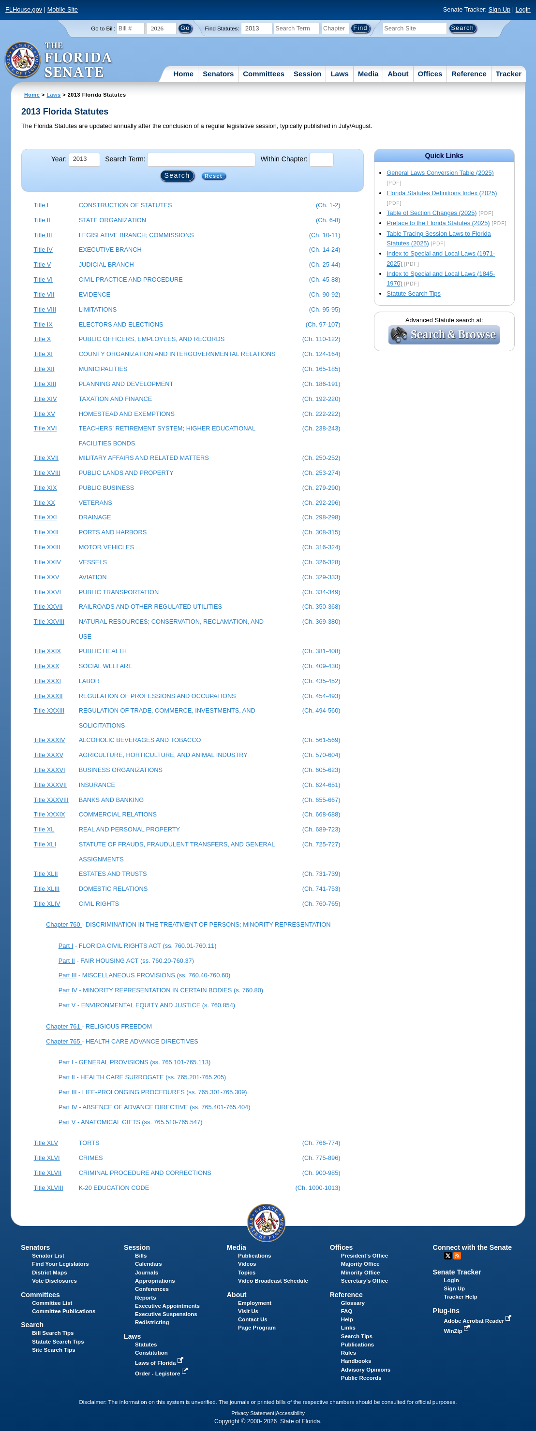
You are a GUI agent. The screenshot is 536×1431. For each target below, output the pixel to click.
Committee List (52, 1303)
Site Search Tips (53, 1350)
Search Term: (125, 159)
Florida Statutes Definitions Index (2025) (442, 193)
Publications (254, 1256)
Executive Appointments (167, 1306)
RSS (457, 1255)
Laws (339, 74)
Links (348, 1328)
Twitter (448, 1255)
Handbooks (356, 1361)
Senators (218, 74)
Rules (348, 1353)
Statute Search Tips (414, 293)
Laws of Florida (160, 1363)
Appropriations (155, 1281)
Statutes (146, 1344)
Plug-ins (446, 1311)
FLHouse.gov (23, 9)
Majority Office (360, 1264)
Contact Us (253, 1319)
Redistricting (152, 1322)
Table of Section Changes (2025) (431, 212)
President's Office (364, 1256)
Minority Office (360, 1272)
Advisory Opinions (365, 1370)
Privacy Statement (252, 1413)
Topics (246, 1272)
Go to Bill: (103, 28)
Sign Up (500, 9)
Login (523, 9)
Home (184, 74)
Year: (59, 159)
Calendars (148, 1264)
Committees (263, 74)
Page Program (257, 1328)
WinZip (458, 1331)
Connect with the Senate (472, 1247)
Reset (214, 176)
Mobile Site (62, 9)
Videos (247, 1264)
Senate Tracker (457, 1272)
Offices (430, 74)
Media (368, 74)
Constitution (151, 1353)
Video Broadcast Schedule (273, 1281)
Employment (254, 1303)
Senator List (48, 1256)
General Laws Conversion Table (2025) (440, 172)
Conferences (152, 1289)
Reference (469, 74)
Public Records (361, 1378)
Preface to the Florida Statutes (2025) (438, 223)
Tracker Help (460, 1297)
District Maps (49, 1272)
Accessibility (290, 1413)
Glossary (353, 1303)
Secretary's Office (364, 1281)
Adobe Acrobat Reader (479, 1321)
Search (32, 1325)
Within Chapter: (284, 159)
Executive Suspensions (166, 1314)
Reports (145, 1298)
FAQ (347, 1311)
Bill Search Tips (53, 1333)
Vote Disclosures (54, 1281)
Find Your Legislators (60, 1264)
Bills (141, 1256)
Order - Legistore (162, 1373)
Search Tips (356, 1336)
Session (308, 74)
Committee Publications (63, 1311)
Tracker (508, 74)
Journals (146, 1272)
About (397, 74)
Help (347, 1319)
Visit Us (248, 1311)
